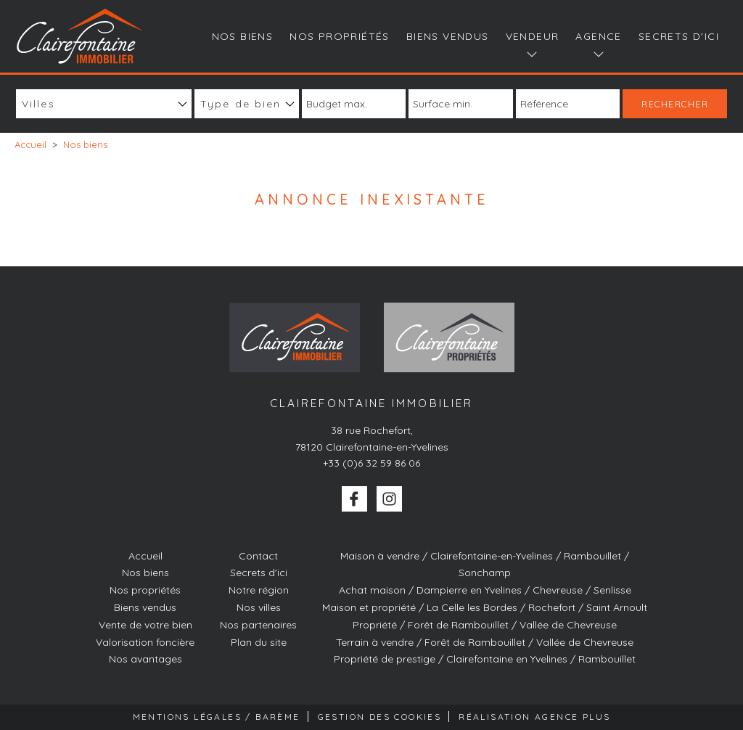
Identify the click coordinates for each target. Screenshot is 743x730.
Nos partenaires (258, 624)
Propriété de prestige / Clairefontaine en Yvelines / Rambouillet (485, 658)
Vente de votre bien (145, 624)
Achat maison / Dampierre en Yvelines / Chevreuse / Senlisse (485, 589)
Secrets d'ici (679, 36)
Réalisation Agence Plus (534, 716)
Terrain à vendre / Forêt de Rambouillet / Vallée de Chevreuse (484, 642)
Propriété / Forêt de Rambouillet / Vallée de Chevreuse (485, 624)
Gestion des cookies (380, 716)
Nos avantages (145, 658)
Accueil (145, 555)
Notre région (259, 589)
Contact (258, 555)
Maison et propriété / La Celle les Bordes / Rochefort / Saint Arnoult (484, 607)
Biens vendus (447, 36)
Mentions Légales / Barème (216, 716)
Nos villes (259, 607)
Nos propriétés (340, 36)
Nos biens (243, 36)
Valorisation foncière (145, 642)
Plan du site (259, 642)
